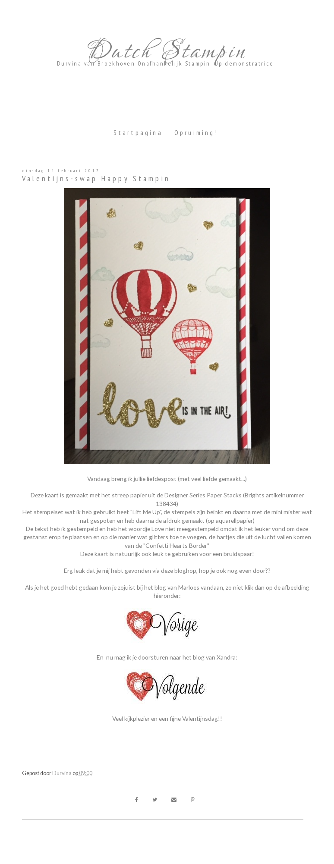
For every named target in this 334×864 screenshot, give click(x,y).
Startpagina (138, 133)
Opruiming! (196, 133)
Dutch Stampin (165, 52)
